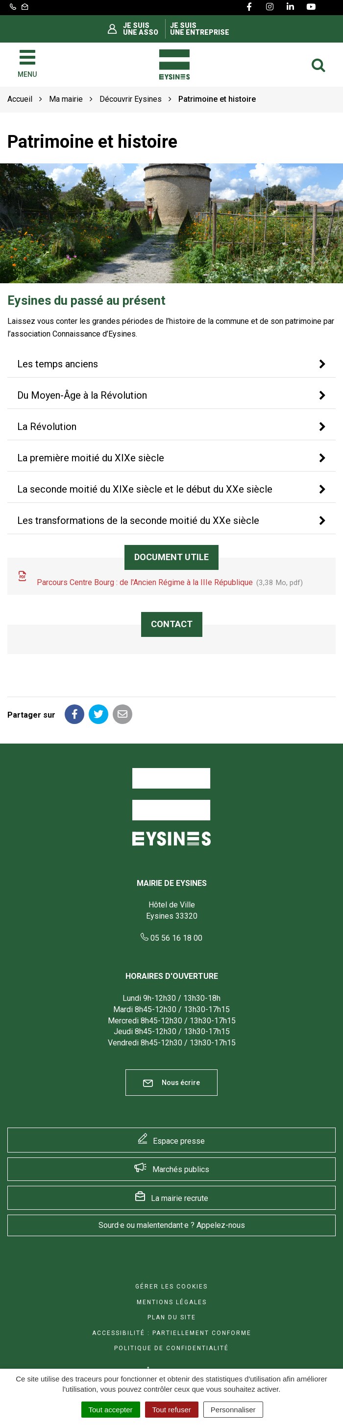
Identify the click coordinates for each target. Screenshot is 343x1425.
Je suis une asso (140, 29)
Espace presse (179, 1141)
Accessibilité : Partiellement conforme (171, 1333)
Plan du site (171, 1317)
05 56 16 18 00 (171, 938)
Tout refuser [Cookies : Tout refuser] (171, 1409)
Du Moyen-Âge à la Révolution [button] (82, 395)
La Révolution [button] (46, 426)
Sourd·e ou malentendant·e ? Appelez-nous (171, 1225)
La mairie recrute (179, 1198)
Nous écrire (171, 1083)
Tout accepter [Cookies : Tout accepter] (111, 1409)
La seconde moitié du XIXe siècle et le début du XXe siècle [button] (144, 489)
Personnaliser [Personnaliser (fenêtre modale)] (233, 1409)
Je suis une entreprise (199, 29)
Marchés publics (180, 1169)
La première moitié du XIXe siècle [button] (90, 458)
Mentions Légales (172, 1302)
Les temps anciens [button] (57, 364)
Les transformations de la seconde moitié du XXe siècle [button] (138, 520)
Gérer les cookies (171, 1286)
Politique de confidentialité (171, 1348)
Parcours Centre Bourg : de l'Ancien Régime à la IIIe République (160, 579)
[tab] (171, 364)
